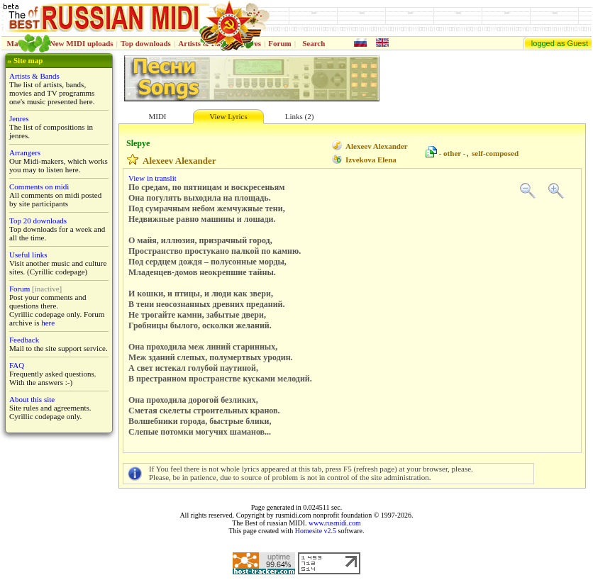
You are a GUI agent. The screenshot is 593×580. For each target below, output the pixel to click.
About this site (32, 399)
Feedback (24, 339)
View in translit (152, 178)
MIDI (157, 116)
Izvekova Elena (371, 159)
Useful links (28, 254)
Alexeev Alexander (376, 146)
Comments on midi (39, 186)
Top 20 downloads (38, 220)
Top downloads (146, 43)
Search (313, 43)
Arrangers (24, 152)
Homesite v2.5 (315, 531)
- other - (452, 153)
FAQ (16, 365)
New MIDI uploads (81, 43)
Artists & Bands (34, 76)
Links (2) (299, 116)
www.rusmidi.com (335, 523)
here (48, 322)
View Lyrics (228, 116)
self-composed (495, 153)
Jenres (19, 118)
